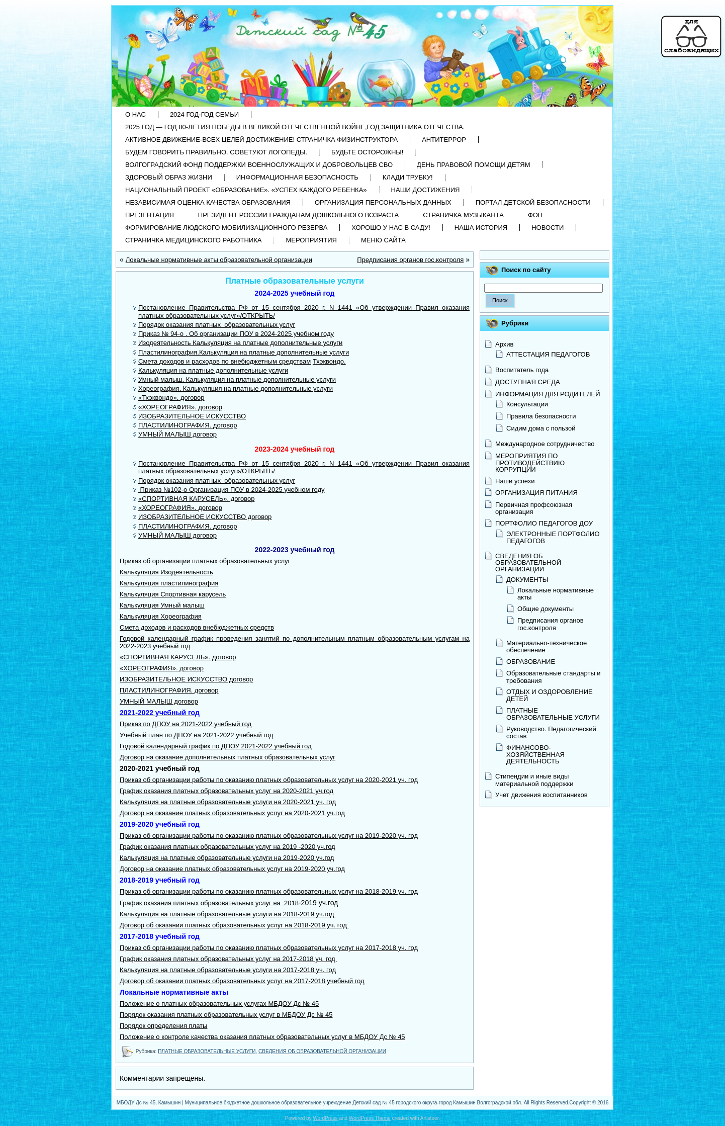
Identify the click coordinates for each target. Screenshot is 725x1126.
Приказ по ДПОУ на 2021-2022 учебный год (185, 724)
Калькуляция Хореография (161, 616)
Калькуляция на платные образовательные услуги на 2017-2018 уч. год (228, 970)
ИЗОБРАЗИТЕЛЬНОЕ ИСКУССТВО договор (186, 679)
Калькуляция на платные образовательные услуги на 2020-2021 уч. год (228, 802)
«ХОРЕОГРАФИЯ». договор (180, 407)
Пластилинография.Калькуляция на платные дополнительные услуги (243, 352)
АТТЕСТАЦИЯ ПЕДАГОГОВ (548, 354)
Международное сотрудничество (544, 444)
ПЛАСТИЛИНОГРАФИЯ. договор (187, 425)
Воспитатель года (522, 370)
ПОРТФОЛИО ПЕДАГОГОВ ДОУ (544, 523)
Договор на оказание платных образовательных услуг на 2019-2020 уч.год (232, 869)
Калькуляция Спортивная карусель (173, 594)
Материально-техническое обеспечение (546, 646)
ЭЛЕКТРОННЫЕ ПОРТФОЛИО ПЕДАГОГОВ (553, 537)
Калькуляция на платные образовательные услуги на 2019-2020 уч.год (227, 857)
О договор (256, 517)
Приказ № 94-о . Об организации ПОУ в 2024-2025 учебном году (236, 333)
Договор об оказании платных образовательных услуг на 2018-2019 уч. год (234, 925)
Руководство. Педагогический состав (551, 732)
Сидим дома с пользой (540, 428)
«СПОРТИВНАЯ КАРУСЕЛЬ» (182, 498)
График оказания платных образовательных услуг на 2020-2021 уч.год (226, 791)
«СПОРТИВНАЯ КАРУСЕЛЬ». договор (178, 657)
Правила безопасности (541, 416)
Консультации (527, 404)
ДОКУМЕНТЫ (527, 579)
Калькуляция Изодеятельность (166, 572)
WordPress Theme (370, 1118)
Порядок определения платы (163, 1025)
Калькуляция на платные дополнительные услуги (213, 370)
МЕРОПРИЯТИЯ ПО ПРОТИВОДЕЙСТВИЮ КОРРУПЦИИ (530, 462)
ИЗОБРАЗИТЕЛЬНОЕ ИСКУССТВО (192, 416)
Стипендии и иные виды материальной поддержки (534, 779)
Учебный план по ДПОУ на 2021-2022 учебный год (196, 735)
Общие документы (545, 609)
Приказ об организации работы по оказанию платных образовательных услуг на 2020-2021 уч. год (269, 780)
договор (210, 507)
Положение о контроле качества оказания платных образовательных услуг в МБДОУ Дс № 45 (262, 1037)
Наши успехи (515, 481)
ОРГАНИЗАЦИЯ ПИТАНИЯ (536, 492)
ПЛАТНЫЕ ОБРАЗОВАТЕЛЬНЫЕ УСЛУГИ (206, 1051)
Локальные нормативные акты (555, 593)
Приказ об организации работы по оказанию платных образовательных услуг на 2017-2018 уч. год (269, 947)
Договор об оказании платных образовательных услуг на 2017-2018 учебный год (242, 981)
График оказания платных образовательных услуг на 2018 (209, 903)
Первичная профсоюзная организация (533, 508)
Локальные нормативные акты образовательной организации (219, 260)
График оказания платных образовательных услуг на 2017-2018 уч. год (228, 959)
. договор (240, 498)
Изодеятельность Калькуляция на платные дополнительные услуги (240, 343)
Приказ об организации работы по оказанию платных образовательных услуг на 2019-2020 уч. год (269, 835)
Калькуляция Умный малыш (162, 605)
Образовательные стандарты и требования (553, 676)
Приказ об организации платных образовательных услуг (205, 561)
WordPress (325, 1118)
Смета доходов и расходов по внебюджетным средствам (224, 361)
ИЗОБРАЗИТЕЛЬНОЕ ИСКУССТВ (189, 517)
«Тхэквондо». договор (171, 397)
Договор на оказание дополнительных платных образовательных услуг (227, 757)
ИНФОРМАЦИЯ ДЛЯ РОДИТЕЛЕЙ (547, 394)
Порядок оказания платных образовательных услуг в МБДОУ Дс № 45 (226, 1014)
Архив (504, 344)
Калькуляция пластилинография (169, 583)
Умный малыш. (162, 379)
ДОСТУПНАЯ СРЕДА (527, 382)
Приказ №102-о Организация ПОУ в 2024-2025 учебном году (231, 489)
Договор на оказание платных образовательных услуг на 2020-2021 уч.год (232, 813)
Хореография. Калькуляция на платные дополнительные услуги (235, 388)
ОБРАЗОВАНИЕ (530, 661)
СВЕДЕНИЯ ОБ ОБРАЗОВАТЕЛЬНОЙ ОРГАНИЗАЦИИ (322, 1051)
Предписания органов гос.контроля (410, 260)
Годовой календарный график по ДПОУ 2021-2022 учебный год (216, 746)
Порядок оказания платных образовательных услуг (216, 324)
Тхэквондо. (329, 361)
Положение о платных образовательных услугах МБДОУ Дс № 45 (219, 1003)
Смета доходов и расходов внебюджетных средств (197, 627)
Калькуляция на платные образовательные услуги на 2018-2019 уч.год (228, 914)
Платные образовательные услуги (294, 281)
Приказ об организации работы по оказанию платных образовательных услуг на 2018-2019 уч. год (269, 891)
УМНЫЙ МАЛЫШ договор (177, 434)
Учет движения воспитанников (541, 795)
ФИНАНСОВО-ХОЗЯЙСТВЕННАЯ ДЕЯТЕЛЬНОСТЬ (535, 754)
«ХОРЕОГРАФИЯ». (168, 507)
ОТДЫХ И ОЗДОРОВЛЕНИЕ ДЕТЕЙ (549, 695)
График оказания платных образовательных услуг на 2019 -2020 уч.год (227, 846)
